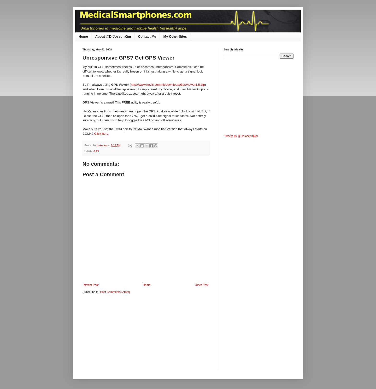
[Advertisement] (122, 335)
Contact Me (147, 36)
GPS (96, 151)
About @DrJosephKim (113, 36)
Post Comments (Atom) (115, 292)
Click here (101, 133)
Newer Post (91, 285)
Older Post (201, 285)
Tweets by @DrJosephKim (241, 136)
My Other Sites (175, 36)
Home (83, 36)
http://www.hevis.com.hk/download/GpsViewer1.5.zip (168, 84)
